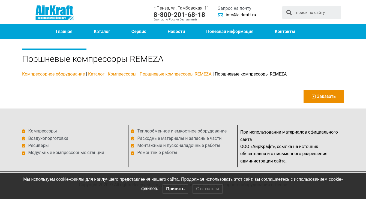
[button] (324, 96)
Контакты (285, 31)
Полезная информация (229, 31)
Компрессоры (122, 74)
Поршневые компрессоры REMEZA (176, 74)
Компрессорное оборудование (53, 74)
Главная (64, 31)
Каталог (102, 31)
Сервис (138, 31)
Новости (176, 31)
